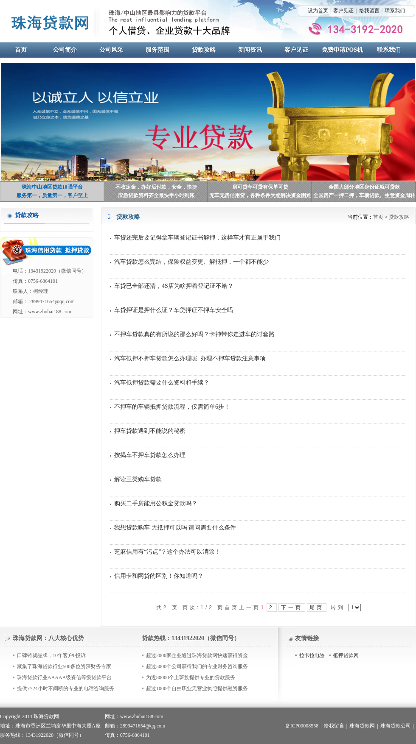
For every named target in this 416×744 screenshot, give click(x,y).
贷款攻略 (399, 217)
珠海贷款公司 (395, 726)
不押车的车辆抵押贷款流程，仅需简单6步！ (172, 407)
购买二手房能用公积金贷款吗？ (155, 503)
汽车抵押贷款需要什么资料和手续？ (161, 382)
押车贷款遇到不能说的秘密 (150, 431)
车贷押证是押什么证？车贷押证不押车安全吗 (173, 310)
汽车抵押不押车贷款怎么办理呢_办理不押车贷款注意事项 (190, 358)
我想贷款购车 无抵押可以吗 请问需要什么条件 (175, 527)
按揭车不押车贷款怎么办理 (150, 455)
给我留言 (369, 11)
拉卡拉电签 (312, 655)
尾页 (316, 607)
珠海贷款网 (362, 726)
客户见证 (343, 11)
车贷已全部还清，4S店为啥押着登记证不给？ (173, 286)
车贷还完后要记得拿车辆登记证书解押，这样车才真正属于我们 (197, 237)
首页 (378, 217)
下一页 (292, 607)
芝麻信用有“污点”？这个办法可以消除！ (167, 552)
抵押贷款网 (346, 655)
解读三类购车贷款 (138, 479)
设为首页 (318, 11)
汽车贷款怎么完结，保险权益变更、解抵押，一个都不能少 (191, 262)
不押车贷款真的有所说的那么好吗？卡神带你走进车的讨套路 (194, 334)
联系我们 (395, 11)
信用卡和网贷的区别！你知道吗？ (158, 576)
